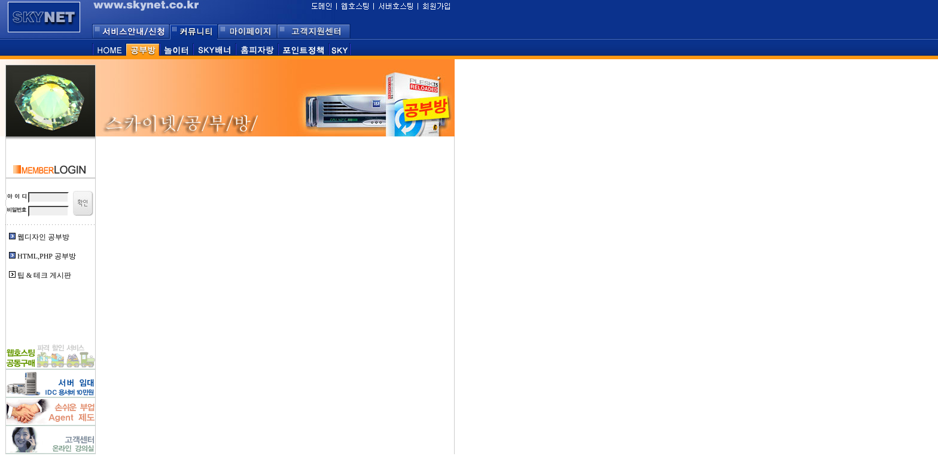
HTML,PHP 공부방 (46, 256)
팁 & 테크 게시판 (44, 275)
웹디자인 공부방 (43, 237)
